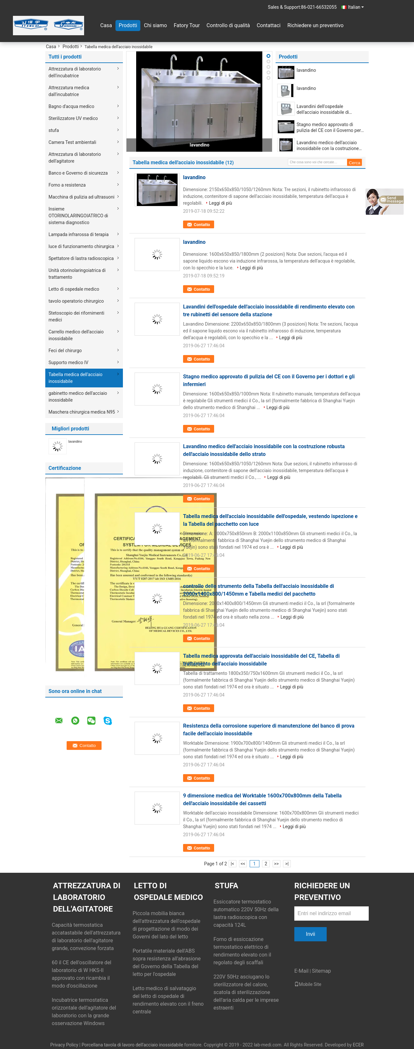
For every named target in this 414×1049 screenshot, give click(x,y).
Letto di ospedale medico (74, 289)
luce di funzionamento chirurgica (81, 246)
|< (232, 863)
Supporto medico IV (68, 362)
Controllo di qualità (228, 25)
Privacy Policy (64, 1044)
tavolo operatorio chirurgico (76, 301)
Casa (106, 25)
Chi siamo (155, 25)
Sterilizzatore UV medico (73, 118)
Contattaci (269, 25)
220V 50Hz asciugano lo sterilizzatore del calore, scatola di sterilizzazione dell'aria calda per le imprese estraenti (246, 992)
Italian (356, 7)
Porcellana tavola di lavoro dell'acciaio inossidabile (132, 1044)
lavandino (75, 441)
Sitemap (321, 971)
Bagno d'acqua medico (71, 106)
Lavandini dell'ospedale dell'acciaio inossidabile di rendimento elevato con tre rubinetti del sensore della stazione (323, 109)
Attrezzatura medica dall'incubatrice (69, 91)
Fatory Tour (187, 25)
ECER (358, 1044)
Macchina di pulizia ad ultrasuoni (81, 197)
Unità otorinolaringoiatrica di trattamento (77, 274)
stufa (54, 130)
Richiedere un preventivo (315, 25)
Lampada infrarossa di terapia (79, 234)
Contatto (202, 224)
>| (287, 863)
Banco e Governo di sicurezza (78, 173)
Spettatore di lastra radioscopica (81, 258)
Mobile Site (307, 984)
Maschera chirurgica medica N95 (82, 412)
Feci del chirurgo (65, 350)
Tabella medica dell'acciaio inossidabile (76, 378)
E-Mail (301, 971)
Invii (310, 934)
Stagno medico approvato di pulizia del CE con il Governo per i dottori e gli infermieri (330, 127)
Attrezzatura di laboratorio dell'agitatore (75, 158)
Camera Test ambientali (72, 142)
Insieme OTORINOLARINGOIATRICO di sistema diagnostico (78, 215)
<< (243, 863)
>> (276, 863)
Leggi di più (220, 203)
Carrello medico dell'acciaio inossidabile (76, 335)
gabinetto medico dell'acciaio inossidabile (78, 397)
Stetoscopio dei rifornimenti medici (76, 316)
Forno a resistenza (67, 185)
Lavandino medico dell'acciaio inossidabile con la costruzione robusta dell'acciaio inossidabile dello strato (329, 145)
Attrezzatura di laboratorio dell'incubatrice (75, 72)
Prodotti (128, 25)
